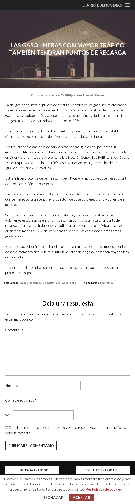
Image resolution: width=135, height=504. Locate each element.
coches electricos (29, 282)
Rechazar (53, 497)
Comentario (15, 330)
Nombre (12, 385)
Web (9, 415)
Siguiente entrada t (103, 470)
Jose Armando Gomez (90, 95)
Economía (106, 282)
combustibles (52, 282)
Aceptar (81, 497)
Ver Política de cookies (104, 489)
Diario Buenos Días (102, 5)
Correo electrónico (20, 400)
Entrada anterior (32, 470)
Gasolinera (69, 282)
